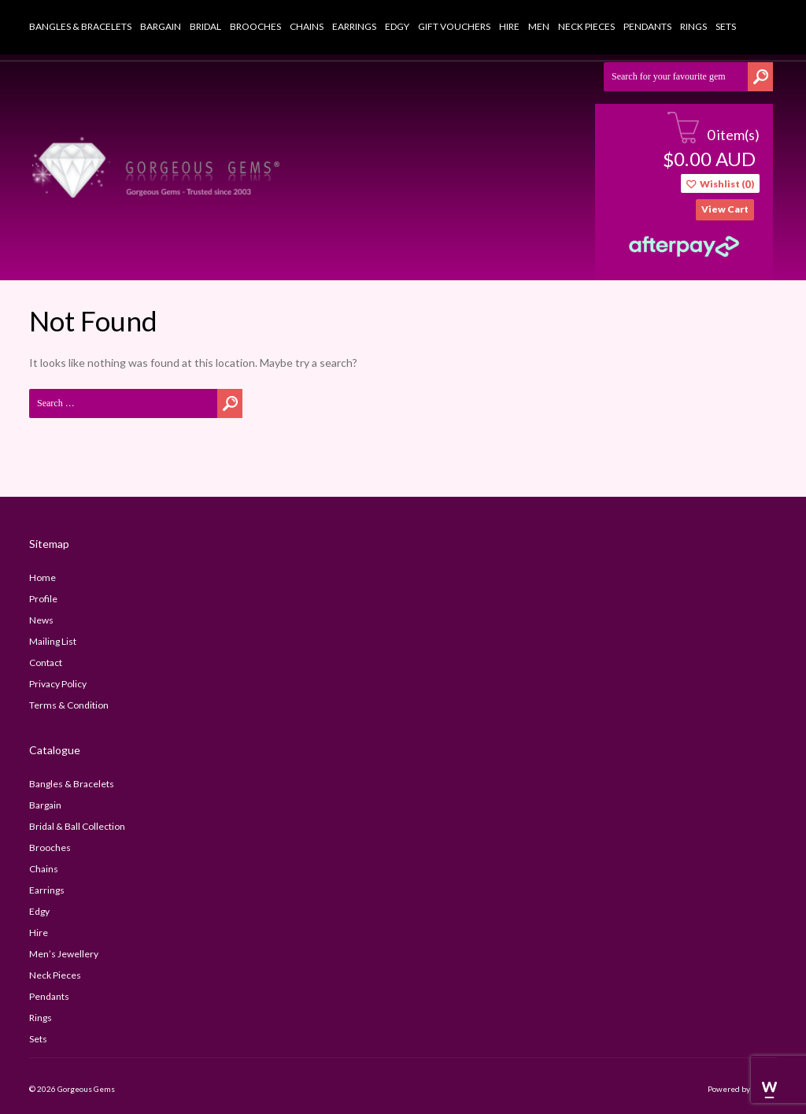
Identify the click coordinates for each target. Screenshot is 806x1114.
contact (45, 662)
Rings (693, 26)
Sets (725, 26)
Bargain (160, 26)
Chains (307, 26)
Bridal (205, 26)
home (42, 577)
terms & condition (69, 705)
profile (43, 599)
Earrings (354, 26)
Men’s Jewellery (63, 954)
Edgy (397, 26)
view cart (725, 209)
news (41, 620)
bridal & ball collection (77, 826)
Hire (509, 26)
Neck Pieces (586, 26)
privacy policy (58, 684)
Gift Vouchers (454, 26)
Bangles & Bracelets (80, 26)
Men (538, 26)
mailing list (52, 641)
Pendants (647, 26)
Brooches (255, 26)
